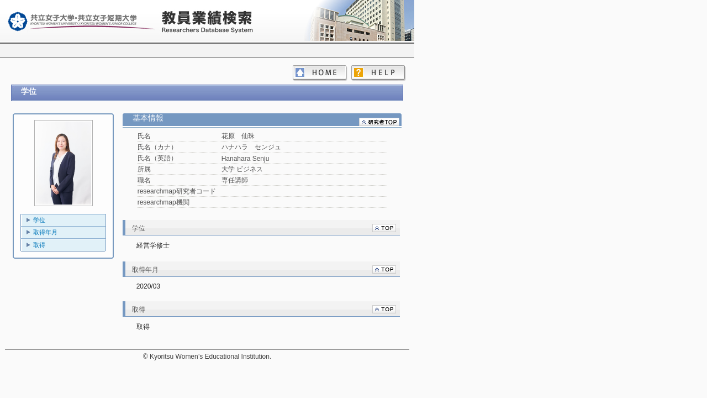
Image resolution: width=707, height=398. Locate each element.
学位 (39, 220)
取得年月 (45, 232)
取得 (39, 245)
